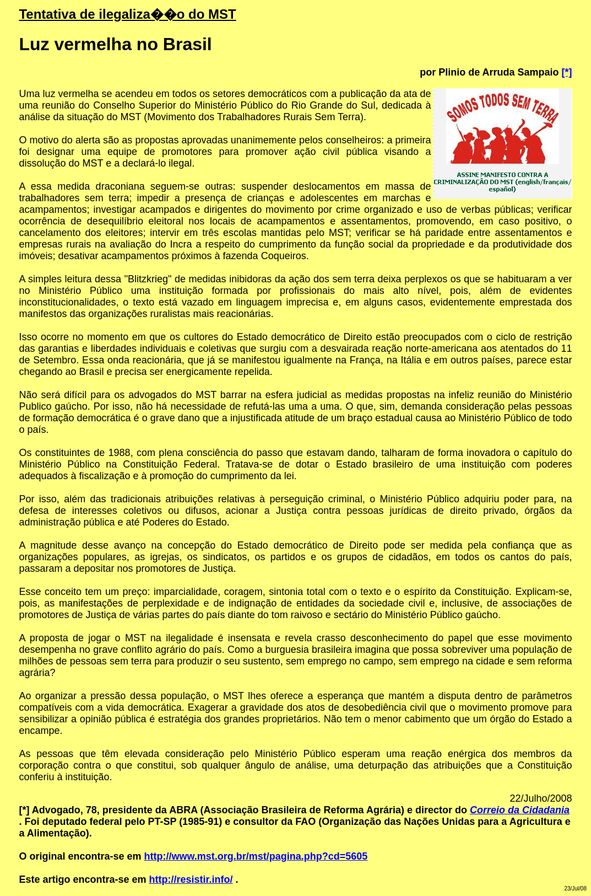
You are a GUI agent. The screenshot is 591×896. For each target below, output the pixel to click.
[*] (567, 72)
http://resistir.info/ (191, 879)
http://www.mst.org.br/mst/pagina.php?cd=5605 (255, 856)
